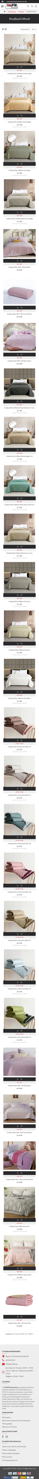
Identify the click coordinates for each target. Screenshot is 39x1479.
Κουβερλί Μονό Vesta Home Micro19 (19, 843)
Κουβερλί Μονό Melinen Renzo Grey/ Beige (19, 218)
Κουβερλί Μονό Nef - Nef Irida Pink (19, 267)
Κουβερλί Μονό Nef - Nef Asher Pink (19, 1323)
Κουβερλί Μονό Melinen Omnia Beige (19, 122)
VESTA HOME (19, 743)
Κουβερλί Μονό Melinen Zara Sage (19, 170)
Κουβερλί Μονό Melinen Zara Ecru (19, 650)
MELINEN (19, 70)
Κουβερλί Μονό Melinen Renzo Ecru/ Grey (19, 553)
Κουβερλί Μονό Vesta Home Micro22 (19, 989)
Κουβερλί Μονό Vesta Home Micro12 (19, 1037)
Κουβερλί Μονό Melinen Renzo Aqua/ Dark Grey (19, 505)
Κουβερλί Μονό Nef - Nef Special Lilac (19, 361)
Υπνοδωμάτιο (11, 11)
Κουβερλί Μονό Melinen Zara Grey (19, 601)
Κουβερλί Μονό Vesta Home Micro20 (19, 892)
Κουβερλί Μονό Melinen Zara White (19, 698)
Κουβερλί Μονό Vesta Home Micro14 (19, 747)
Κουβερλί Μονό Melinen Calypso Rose (19, 1275)
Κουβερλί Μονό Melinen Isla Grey (19, 1226)
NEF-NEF (19, 264)
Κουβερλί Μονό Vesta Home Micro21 (19, 940)
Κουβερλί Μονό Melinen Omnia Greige (19, 73)
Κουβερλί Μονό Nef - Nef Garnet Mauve (19, 1132)
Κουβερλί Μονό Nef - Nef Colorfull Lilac (19, 314)
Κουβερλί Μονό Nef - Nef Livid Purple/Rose (19, 1179)
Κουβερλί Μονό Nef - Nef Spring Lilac (19, 1085)
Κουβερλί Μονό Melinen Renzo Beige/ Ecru (19, 456)
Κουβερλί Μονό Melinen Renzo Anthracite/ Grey (19, 408)
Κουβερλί (21, 11)
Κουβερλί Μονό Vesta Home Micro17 (19, 795)
